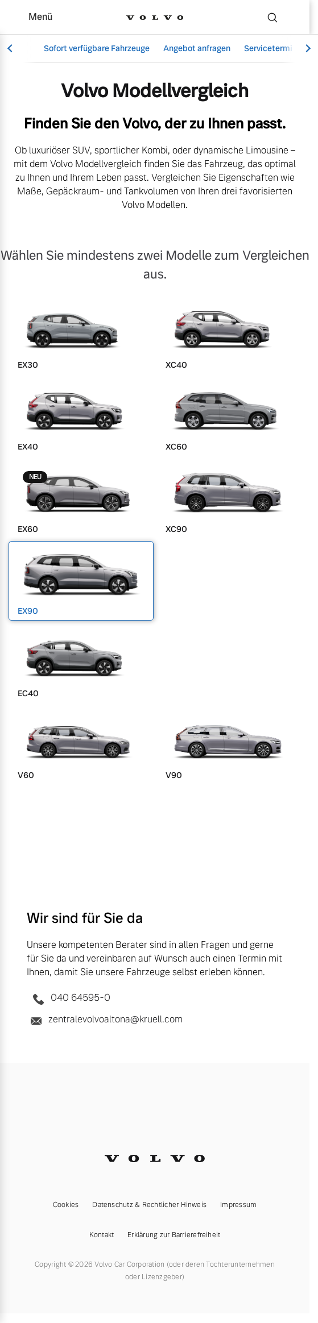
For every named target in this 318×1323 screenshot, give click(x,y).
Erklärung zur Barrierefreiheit (173, 1234)
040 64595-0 (68, 998)
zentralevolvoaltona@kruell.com (105, 1020)
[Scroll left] (11, 49)
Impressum (238, 1204)
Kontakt (101, 1234)
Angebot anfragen (196, 48)
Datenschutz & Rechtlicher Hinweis (149, 1204)
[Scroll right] (306, 49)
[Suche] (272, 17)
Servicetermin (270, 48)
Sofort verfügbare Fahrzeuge (97, 48)
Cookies (66, 1204)
